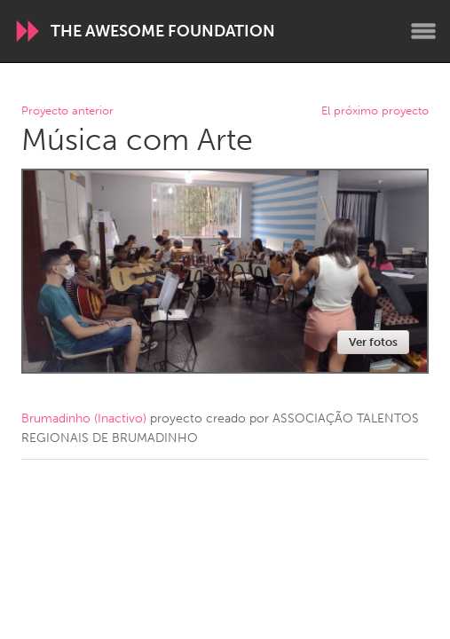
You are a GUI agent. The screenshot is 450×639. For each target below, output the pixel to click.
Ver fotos (373, 342)
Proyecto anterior (67, 111)
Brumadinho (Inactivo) (83, 418)
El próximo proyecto (375, 111)
